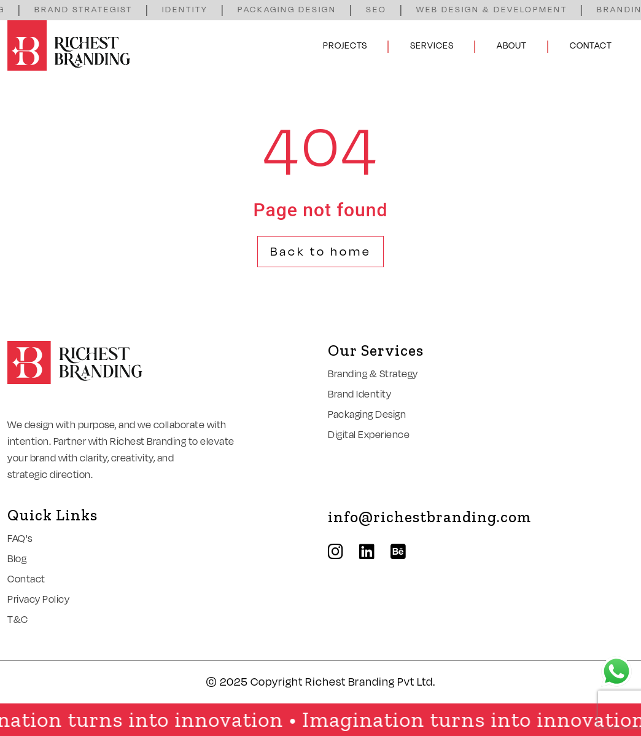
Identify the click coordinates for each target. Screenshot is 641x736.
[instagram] (342, 552)
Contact (591, 45)
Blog (16, 559)
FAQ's (20, 538)
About (512, 45)
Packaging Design (367, 414)
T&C (17, 620)
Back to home (320, 252)
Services (432, 45)
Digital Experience (369, 435)
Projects (345, 45)
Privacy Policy (38, 599)
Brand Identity (359, 394)
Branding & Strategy (373, 374)
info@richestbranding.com (429, 516)
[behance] (404, 552)
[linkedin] (373, 552)
